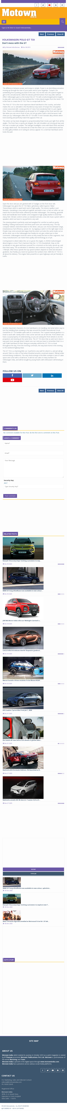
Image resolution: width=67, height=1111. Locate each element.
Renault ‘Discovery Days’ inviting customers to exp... (22, 561)
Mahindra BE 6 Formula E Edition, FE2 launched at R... (22, 770)
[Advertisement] (33, 149)
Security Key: (9, 480)
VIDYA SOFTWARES (18, 1108)
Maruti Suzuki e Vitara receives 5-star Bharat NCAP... (22, 680)
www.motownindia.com (49, 1062)
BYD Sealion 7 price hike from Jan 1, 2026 (17, 710)
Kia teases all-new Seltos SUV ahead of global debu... (22, 740)
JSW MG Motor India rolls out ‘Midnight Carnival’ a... (22, 621)
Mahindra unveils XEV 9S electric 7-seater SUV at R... (21, 800)
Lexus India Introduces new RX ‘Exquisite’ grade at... (22, 650)
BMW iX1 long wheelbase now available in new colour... (23, 591)
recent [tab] (33, 869)
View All (60, 34)
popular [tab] (33, 873)
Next (42, 34)
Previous (50, 34)
